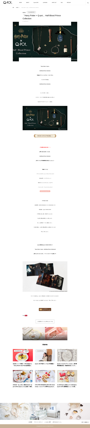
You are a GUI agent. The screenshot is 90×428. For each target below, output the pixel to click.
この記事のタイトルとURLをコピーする (45, 321)
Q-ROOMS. (45, 2)
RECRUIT (69, 2)
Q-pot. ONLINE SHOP (47, 209)
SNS (62, 2)
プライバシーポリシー (38, 422)
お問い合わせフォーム (57, 422)
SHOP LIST (54, 2)
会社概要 (30, 422)
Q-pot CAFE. (36, 2)
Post (23, 315)
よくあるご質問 (48, 422)
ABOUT (27, 2)
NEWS (20, 2)
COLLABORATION (31, 12)
